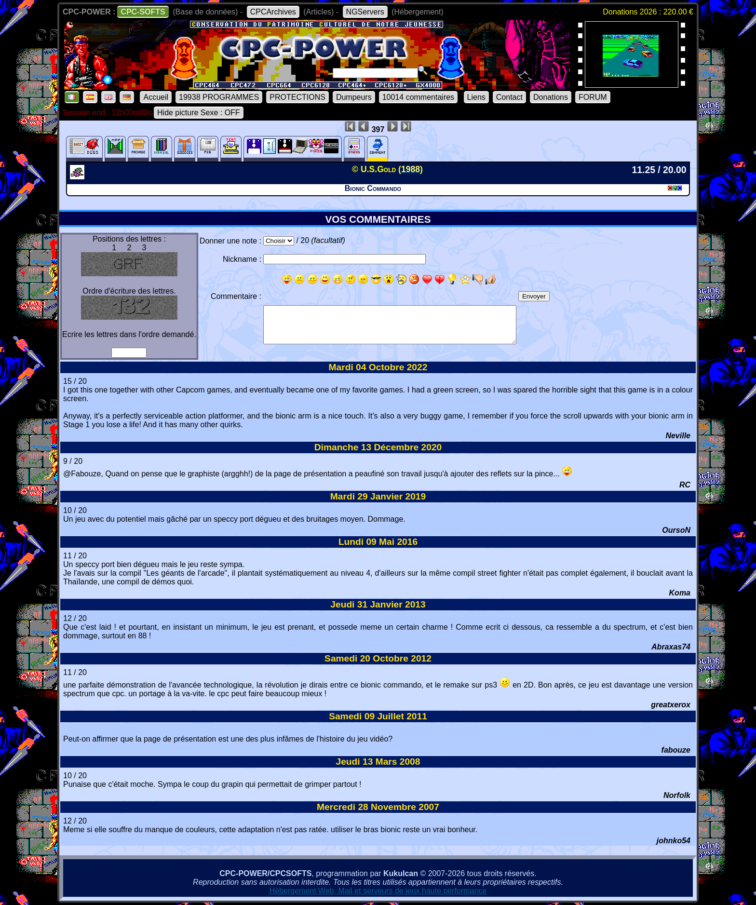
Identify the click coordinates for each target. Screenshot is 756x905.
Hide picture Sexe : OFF (198, 112)
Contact (509, 97)
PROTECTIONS (297, 97)
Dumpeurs (354, 97)
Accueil (155, 97)
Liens (476, 97)
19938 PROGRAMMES (219, 97)
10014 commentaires (418, 97)
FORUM (593, 97)
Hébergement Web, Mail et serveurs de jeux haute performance (378, 891)
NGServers (365, 12)
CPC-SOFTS (143, 12)
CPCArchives (273, 12)
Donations (550, 97)
